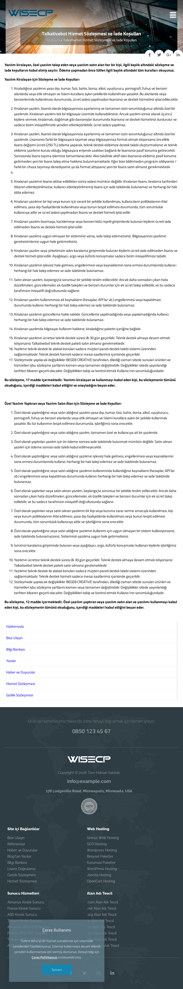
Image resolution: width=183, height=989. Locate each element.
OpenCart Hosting (101, 881)
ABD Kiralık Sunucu (22, 915)
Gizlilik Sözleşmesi (21, 875)
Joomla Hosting (99, 875)
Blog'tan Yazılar (19, 856)
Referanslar (16, 844)
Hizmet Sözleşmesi (22, 881)
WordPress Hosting (102, 869)
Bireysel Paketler (100, 856)
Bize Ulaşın (16, 838)
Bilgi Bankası (17, 863)
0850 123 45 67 (91, 731)
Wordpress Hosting (102, 850)
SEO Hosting (97, 844)
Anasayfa (53, 40)
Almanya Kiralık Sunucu (25, 902)
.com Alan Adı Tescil (102, 902)
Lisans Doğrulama (21, 869)
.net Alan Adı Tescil (101, 908)
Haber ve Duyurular (22, 850)
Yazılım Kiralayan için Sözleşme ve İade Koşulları (42, 79)
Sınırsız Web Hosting (103, 838)
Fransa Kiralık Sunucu (24, 908)
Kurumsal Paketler (101, 863)
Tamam (56, 969)
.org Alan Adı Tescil (102, 915)
